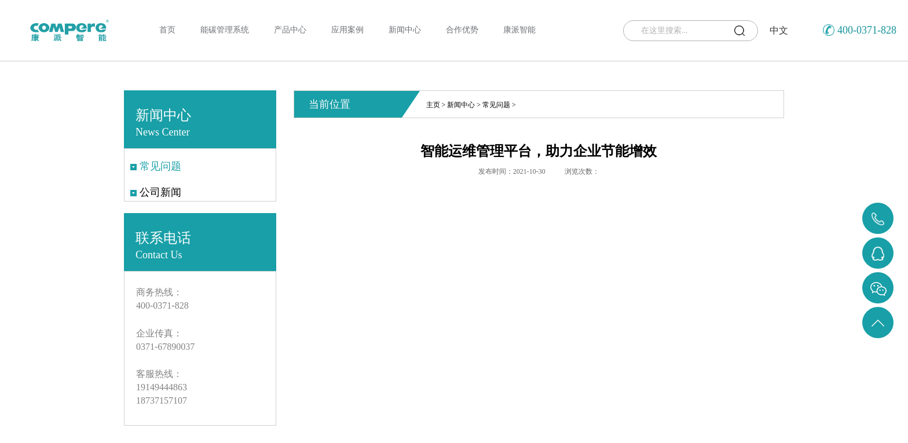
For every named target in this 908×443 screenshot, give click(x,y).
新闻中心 (461, 105)
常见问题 (496, 105)
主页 (433, 105)
